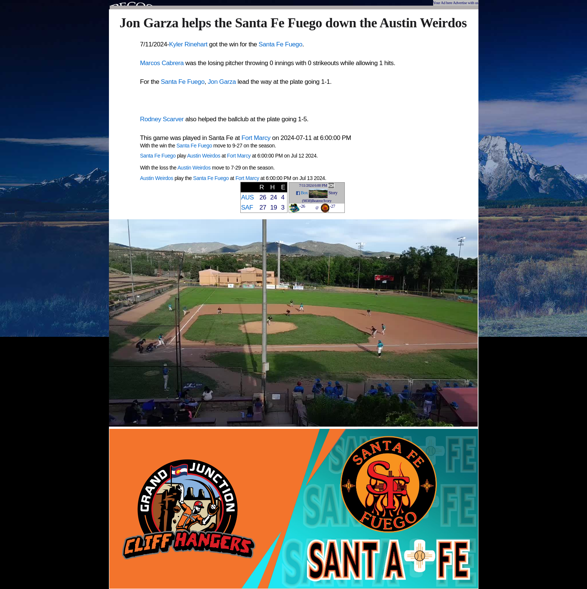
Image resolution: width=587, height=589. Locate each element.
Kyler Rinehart (188, 44)
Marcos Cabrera (162, 63)
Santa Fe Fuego (280, 44)
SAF (247, 207)
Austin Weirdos (203, 156)
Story (332, 192)
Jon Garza (222, 81)
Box (304, 192)
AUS (247, 197)
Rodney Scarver (162, 119)
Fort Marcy (255, 137)
